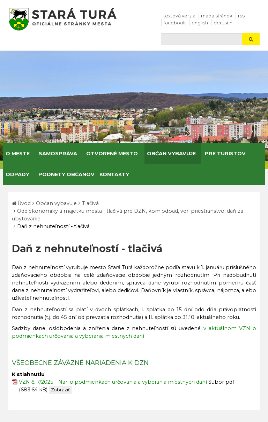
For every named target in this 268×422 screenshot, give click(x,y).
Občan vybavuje (171, 153)
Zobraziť (60, 389)
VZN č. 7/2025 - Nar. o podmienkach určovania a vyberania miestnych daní (113, 382)
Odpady (17, 174)
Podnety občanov (66, 174)
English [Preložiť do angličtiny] (200, 22)
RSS (241, 15)
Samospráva (58, 153)
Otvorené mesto (112, 153)
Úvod (24, 203)
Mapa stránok (216, 15)
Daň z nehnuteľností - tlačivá (53, 226)
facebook (175, 22)
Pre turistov (225, 153)
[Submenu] (32, 153)
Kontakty (114, 174)
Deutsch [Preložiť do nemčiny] (223, 22)
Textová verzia (179, 15)
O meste (18, 153)
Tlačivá (90, 203)
